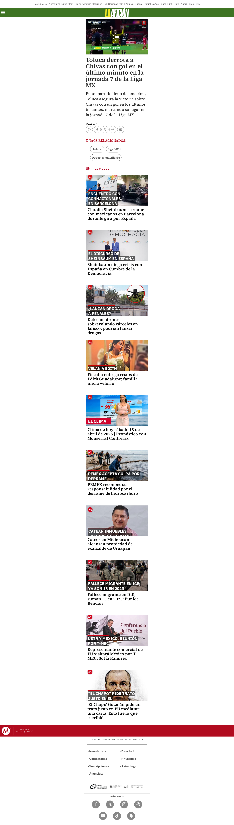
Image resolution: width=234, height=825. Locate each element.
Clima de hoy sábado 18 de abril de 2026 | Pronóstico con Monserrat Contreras (117, 434)
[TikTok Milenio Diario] (117, 816)
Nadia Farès (187, 4)
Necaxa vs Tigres (58, 4)
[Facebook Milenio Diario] (96, 804)
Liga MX (113, 149)
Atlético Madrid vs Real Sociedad (100, 4)
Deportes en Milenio (106, 158)
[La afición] (117, 12)
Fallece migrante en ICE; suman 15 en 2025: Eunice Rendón (113, 599)
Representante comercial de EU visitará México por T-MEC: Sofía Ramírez (115, 654)
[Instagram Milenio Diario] (124, 804)
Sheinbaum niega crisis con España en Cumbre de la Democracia (115, 269)
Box (177, 4)
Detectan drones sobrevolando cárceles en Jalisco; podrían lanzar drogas (113, 326)
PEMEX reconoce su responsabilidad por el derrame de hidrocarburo (113, 489)
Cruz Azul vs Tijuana (131, 4)
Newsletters (97, 751)
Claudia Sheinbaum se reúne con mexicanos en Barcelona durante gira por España (116, 214)
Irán (71, 4)
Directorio (128, 751)
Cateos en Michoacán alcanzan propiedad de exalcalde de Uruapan (110, 544)
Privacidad (128, 758)
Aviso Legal (129, 766)
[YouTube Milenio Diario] (103, 816)
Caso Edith (167, 4)
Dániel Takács (151, 4)
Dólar (78, 4)
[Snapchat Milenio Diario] (131, 816)
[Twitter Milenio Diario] (110, 804)
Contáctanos (98, 758)
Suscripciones (99, 766)
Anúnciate (96, 773)
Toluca (97, 149)
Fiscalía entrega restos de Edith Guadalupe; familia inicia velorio (113, 379)
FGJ (198, 4)
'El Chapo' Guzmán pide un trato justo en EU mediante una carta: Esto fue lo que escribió (114, 711)
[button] (3, 13)
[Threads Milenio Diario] (138, 804)
